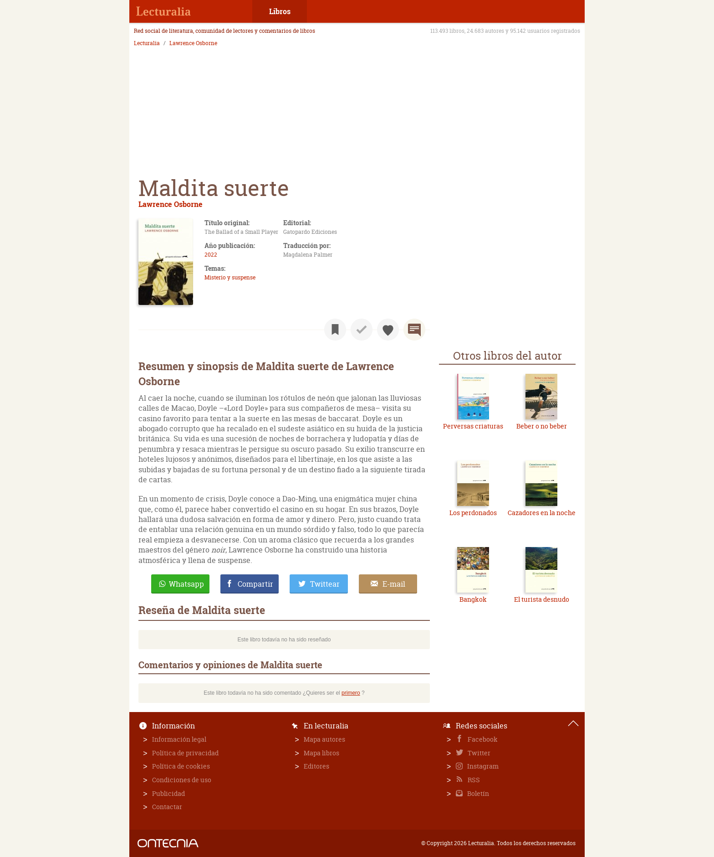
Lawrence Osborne (193, 43)
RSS (473, 779)
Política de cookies (181, 766)
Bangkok (473, 599)
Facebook (482, 739)
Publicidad (168, 793)
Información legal (179, 739)
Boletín (477, 793)
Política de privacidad (185, 753)
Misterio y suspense (229, 277)
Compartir (255, 584)
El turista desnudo (541, 599)
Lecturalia (147, 43)
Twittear (325, 584)
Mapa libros (321, 753)
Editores (316, 766)
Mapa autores (324, 739)
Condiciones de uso (181, 779)
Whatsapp (186, 584)
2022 (210, 254)
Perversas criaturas (473, 426)
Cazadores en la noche (542, 512)
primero (351, 693)
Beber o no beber (541, 426)
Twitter (478, 753)
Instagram (482, 766)
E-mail (393, 584)
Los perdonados (473, 512)
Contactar (167, 806)
